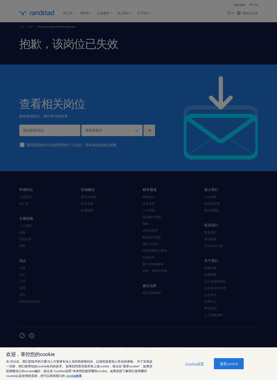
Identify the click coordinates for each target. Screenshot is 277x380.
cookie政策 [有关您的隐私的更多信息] (74, 376)
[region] (138, 363)
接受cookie (229, 364)
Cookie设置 (194, 364)
